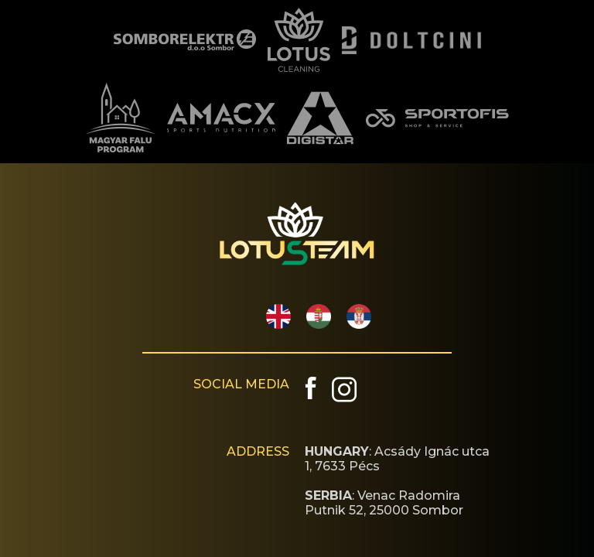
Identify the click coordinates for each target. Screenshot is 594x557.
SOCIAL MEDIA (241, 384)
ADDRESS (258, 451)
